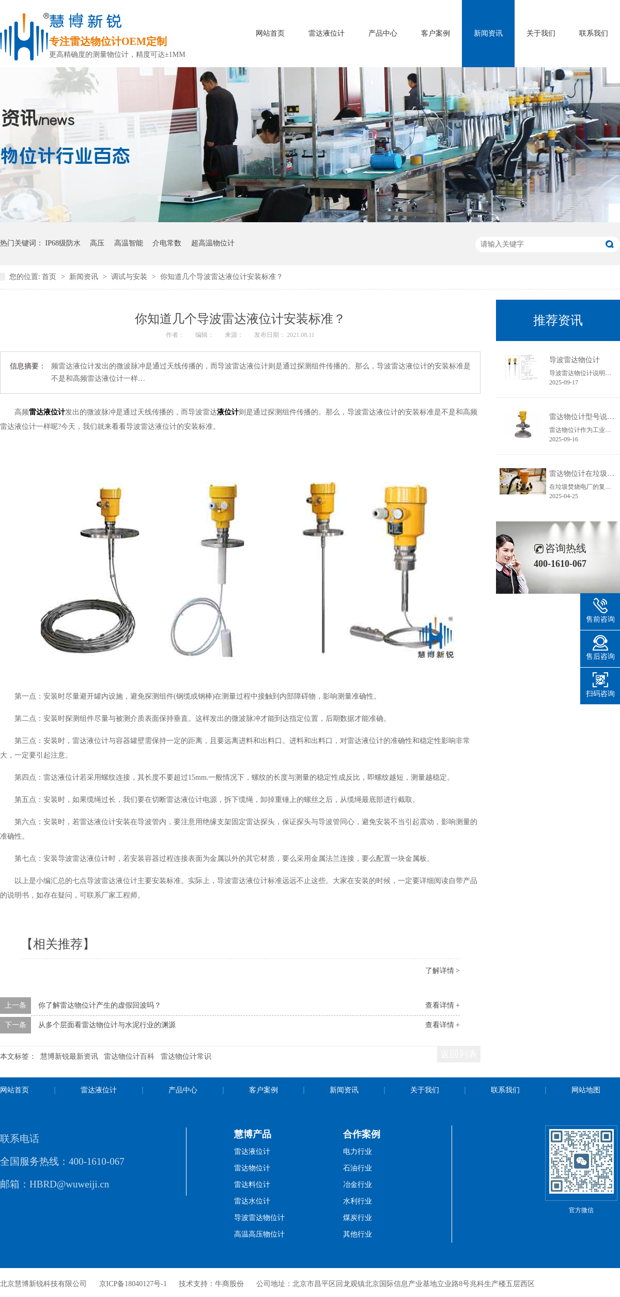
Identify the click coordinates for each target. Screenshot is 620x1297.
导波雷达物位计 (574, 360)
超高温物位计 (213, 243)
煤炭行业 (357, 1218)
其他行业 (357, 1234)
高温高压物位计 (259, 1234)
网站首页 (270, 33)
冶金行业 (357, 1184)
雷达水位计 (252, 1201)
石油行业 (357, 1168)
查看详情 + (442, 1005)
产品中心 (382, 33)
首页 (50, 277)
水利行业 (357, 1201)
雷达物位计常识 (186, 1056)
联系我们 (593, 33)
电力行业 (357, 1151)
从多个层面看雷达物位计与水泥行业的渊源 (107, 1025)
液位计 (228, 412)
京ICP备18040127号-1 (133, 1284)
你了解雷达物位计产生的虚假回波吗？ (99, 1005)
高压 (97, 243)
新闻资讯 (488, 33)
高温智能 (128, 243)
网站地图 (585, 1090)
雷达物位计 (252, 1168)
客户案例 (435, 33)
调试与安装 (130, 277)
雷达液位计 (326, 33)
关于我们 (540, 33)
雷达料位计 (252, 1184)
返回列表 (458, 1054)
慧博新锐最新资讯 (69, 1056)
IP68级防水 (63, 243)
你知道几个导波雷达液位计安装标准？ (221, 277)
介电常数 (166, 243)
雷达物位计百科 (129, 1056)
